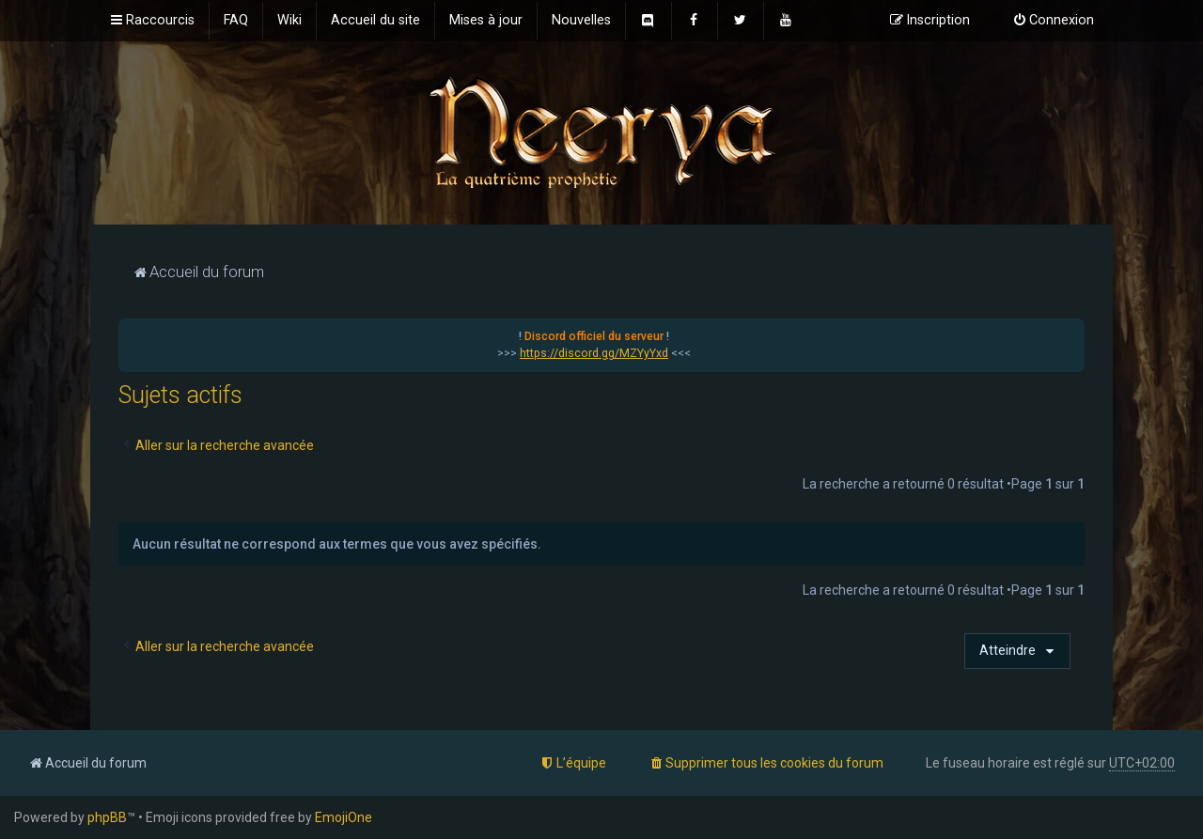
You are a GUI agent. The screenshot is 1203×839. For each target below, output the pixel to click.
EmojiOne (343, 817)
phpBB (107, 817)
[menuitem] (236, 21)
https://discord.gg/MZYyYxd (594, 353)
